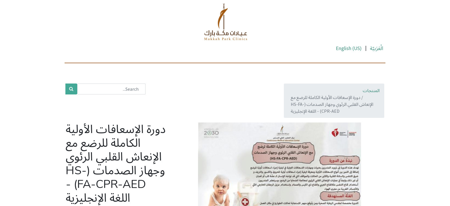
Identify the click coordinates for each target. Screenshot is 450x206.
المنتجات (371, 90)
